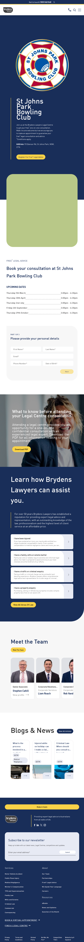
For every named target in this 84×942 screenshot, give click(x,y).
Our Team (45, 874)
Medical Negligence (12, 882)
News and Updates (49, 907)
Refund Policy (33, 938)
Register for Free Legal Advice (31, 157)
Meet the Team (18, 650)
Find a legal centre (17, 925)
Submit (67, 852)
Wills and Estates (11, 899)
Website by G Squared (69, 938)
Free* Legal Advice (49, 882)
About (45, 868)
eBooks (45, 903)
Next (67, 371)
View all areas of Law (23, 604)
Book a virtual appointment (22, 920)
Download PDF (21, 449)
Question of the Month (50, 912)
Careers (45, 891)
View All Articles (65, 731)
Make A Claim (42, 807)
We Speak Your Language (51, 886)
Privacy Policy (7, 938)
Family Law (9, 895)
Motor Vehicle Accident (13, 874)
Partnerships (47, 878)
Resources (47, 897)
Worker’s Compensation (14, 886)
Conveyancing (10, 912)
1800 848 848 (45, 2)
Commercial (9, 908)
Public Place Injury (12, 878)
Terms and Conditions (19, 938)
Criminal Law (10, 904)
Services (9, 868)
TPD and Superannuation (14, 891)
